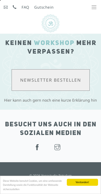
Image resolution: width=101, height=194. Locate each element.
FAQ (25, 7)
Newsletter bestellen (50, 80)
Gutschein (44, 7)
